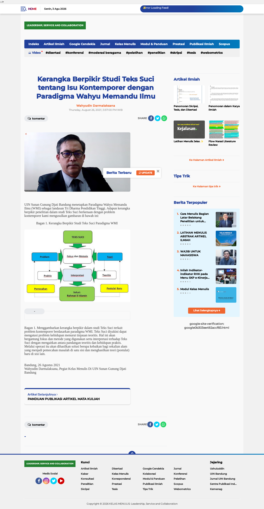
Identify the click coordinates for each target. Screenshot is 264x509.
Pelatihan (135, 53)
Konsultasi (87, 478)
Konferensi (75, 53)
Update (145, 172)
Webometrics (213, 53)
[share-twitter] (157, 118)
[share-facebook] (151, 118)
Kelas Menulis (125, 44)
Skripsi (177, 53)
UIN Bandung (218, 473)
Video (36, 53)
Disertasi (54, 53)
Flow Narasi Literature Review (222, 143)
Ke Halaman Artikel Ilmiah (206, 159)
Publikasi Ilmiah (202, 44)
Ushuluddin (217, 468)
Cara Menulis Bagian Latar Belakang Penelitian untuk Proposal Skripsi (194, 217)
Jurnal (105, 44)
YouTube (64, 483)
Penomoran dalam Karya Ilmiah (224, 108)
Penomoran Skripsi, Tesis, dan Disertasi (186, 108)
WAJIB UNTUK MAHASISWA (190, 253)
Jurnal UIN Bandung (222, 478)
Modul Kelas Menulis (194, 289)
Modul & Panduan (154, 44)
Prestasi (179, 44)
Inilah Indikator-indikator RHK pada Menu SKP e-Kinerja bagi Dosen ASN (194, 274)
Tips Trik (182, 176)
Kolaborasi (149, 473)
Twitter (55, 483)
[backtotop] (132, 454)
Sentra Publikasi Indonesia (225, 483)
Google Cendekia (82, 44)
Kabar (84, 473)
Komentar (36, 118)
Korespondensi (121, 478)
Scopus (224, 44)
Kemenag (216, 489)
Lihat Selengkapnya (206, 310)
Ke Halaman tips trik (207, 186)
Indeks (33, 44)
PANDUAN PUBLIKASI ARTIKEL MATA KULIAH (64, 399)
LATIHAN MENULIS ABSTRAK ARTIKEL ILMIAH (193, 236)
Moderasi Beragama (106, 53)
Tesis (192, 53)
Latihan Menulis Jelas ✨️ (188, 141)
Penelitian (157, 53)
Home (32, 9)
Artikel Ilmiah (54, 44)
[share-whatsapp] (164, 118)
